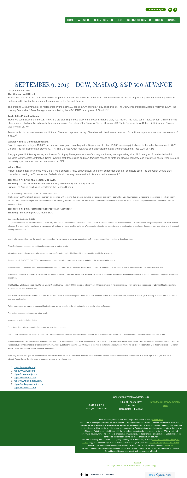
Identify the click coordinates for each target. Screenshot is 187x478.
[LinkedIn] (170, 9)
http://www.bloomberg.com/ (28, 381)
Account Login (155, 9)
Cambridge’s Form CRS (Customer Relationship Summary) (131, 465)
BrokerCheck (157, 420)
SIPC (172, 445)
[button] (84, 20)
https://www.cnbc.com (25, 377)
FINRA (166, 445)
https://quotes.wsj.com (25, 374)
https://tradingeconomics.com (29, 384)
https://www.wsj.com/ (24, 367)
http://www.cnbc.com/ (25, 387)
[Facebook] (175, 9)
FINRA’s (137, 462)
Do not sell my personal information (164, 442)
